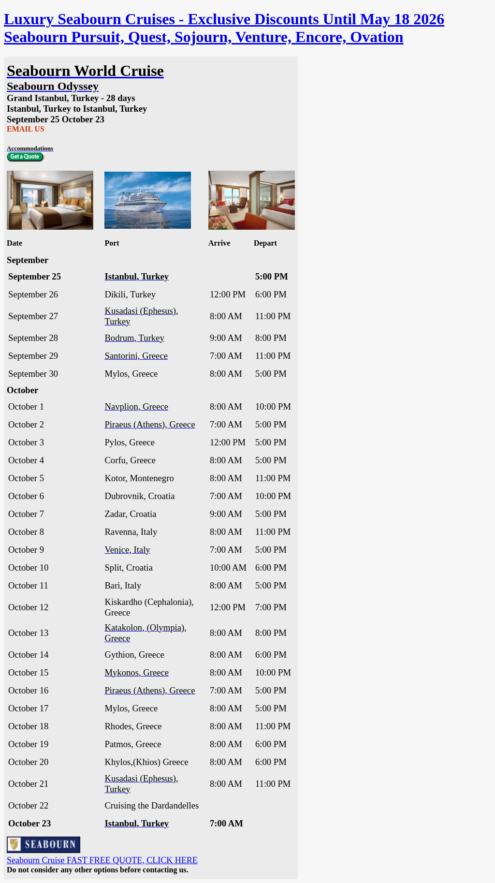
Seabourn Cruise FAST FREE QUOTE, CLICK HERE (102, 860)
